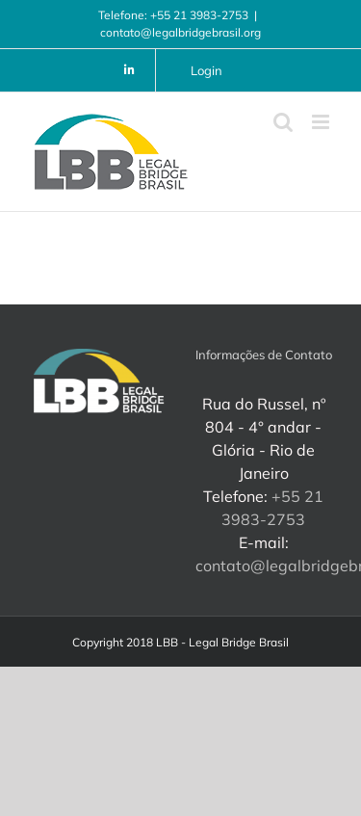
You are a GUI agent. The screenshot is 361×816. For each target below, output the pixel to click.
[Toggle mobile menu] (322, 122)
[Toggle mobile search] (283, 122)
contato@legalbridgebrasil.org (180, 32)
